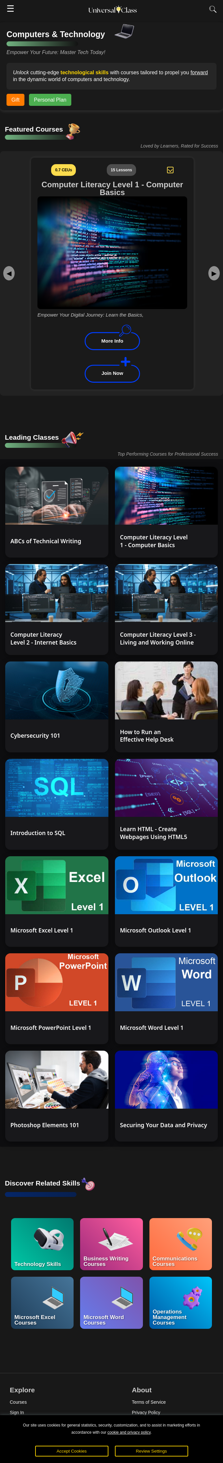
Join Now (112, 373)
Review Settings (151, 1451)
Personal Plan (50, 100)
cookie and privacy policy (129, 1432)
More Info (112, 340)
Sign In (17, 1412)
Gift (15, 100)
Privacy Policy (146, 1412)
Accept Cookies (72, 1451)
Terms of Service (149, 1402)
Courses (18, 1402)
